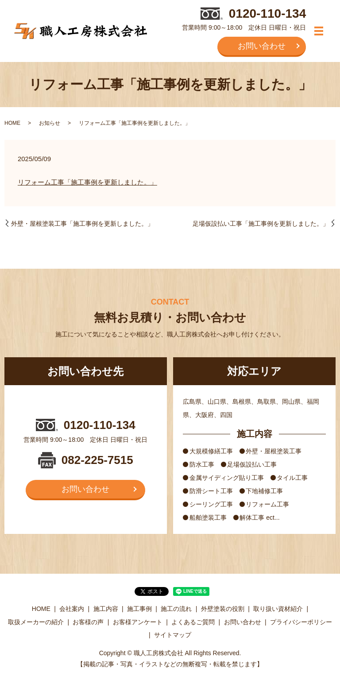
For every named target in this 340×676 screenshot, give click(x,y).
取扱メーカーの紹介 (36, 622)
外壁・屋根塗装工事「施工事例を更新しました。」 (82, 223)
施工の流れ (176, 608)
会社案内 (71, 608)
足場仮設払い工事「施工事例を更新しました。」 (261, 223)
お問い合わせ (262, 45)
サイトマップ (172, 634)
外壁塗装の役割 (222, 608)
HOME (12, 123)
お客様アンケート (137, 622)
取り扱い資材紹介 (278, 608)
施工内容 (105, 608)
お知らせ (49, 123)
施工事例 (139, 608)
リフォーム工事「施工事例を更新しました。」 (87, 182)
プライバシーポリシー (301, 622)
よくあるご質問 (193, 622)
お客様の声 (88, 622)
